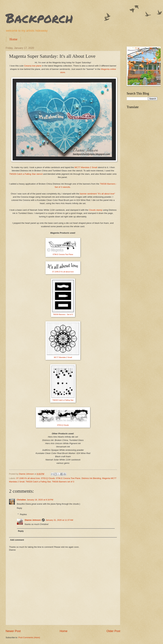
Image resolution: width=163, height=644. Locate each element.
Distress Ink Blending (91, 478)
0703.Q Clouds (63, 425)
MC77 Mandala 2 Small (86, 167)
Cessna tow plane (32, 66)
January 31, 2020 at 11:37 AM (59, 520)
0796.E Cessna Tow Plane (63, 254)
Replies (23, 514)
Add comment (17, 540)
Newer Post (13, 631)
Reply (19, 508)
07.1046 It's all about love (28, 478)
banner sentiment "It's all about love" (97, 193)
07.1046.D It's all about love (63, 272)
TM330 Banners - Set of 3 (63, 314)
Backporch (39, 18)
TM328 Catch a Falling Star (62, 400)
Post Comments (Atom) (29, 637)
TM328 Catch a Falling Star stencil (26, 174)
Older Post (113, 631)
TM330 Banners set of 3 (63, 481)
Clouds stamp (95, 210)
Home (13, 39)
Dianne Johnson (33, 520)
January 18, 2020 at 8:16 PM (40, 499)
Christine (21, 499)
